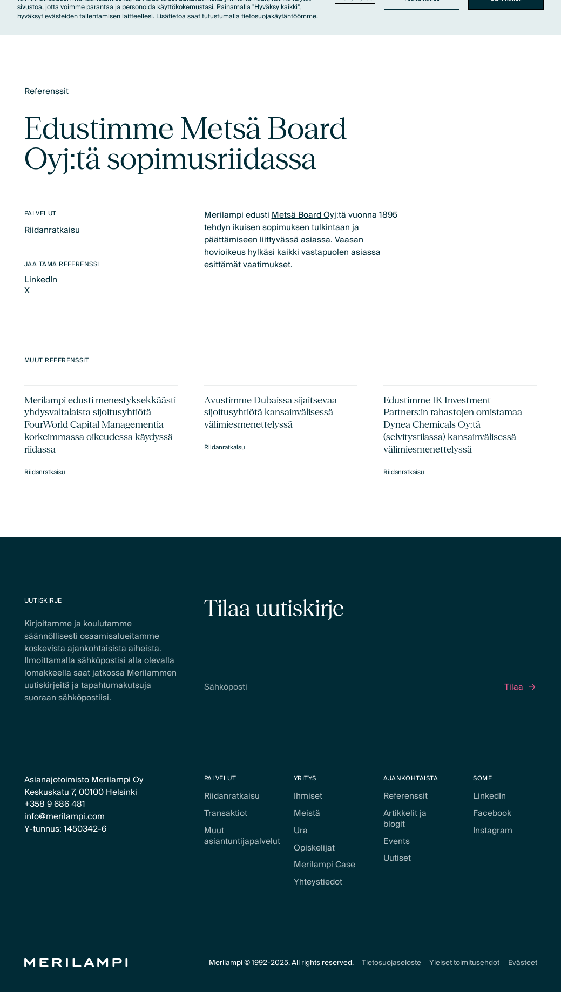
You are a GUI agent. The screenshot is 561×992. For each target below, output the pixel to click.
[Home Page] (76, 962)
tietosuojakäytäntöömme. (279, 16)
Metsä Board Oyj (303, 215)
